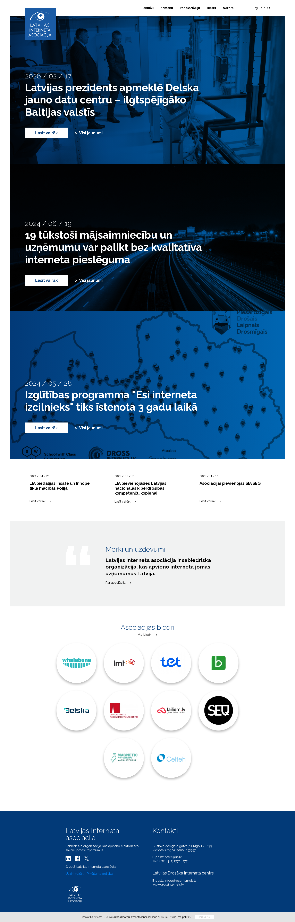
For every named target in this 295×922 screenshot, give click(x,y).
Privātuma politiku (180, 917)
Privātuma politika (100, 874)
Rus (262, 8)
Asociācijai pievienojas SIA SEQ (230, 483)
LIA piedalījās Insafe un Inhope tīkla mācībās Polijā (60, 486)
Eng (255, 8)
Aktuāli (148, 8)
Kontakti (167, 8)
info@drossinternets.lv (180, 880)
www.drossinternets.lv (168, 884)
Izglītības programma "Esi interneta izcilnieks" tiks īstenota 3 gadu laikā (111, 401)
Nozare (228, 8)
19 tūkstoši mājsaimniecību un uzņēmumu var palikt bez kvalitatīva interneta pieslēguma (113, 247)
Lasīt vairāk (46, 132)
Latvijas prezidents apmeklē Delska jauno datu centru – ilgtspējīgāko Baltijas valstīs (112, 100)
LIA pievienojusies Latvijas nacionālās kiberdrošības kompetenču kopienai (140, 488)
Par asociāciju (190, 8)
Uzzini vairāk (75, 874)
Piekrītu (204, 917)
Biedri (211, 8)
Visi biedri (145, 635)
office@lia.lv (173, 857)
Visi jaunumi (91, 132)
